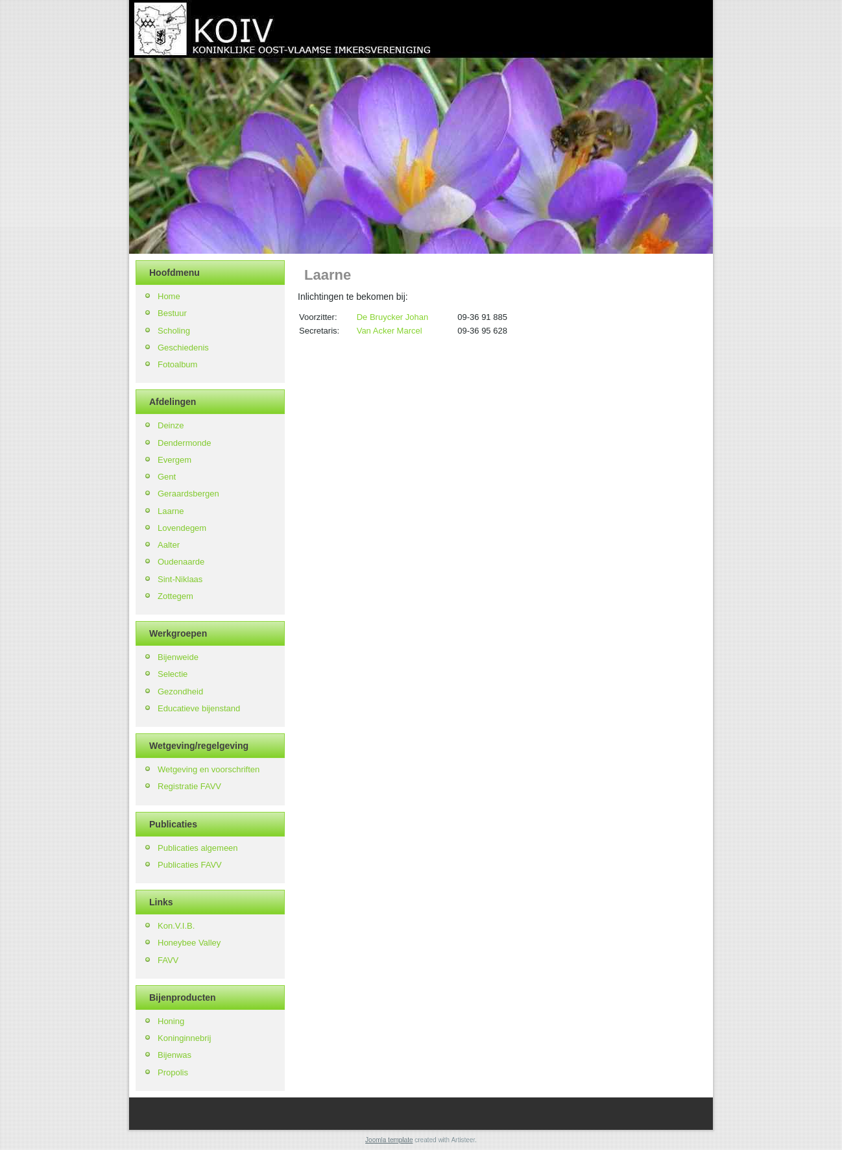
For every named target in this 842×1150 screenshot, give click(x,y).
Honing (171, 1021)
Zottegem (175, 596)
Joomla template (389, 1140)
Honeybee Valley (189, 943)
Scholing (174, 331)
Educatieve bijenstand (199, 708)
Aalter (169, 545)
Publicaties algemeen (198, 848)
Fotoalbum (177, 364)
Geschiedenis (183, 347)
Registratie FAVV (189, 786)
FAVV (168, 960)
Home (169, 296)
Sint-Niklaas (180, 579)
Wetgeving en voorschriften (208, 769)
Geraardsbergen (188, 493)
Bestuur (172, 313)
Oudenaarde (181, 562)
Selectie (172, 674)
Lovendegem (182, 528)
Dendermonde (184, 443)
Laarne (171, 511)
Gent (167, 477)
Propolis (173, 1072)
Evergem (174, 460)
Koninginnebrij (184, 1038)
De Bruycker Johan (393, 317)
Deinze (171, 425)
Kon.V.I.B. (176, 926)
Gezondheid (180, 691)
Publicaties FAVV (190, 865)
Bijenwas (174, 1055)
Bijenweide (178, 657)
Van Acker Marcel (389, 331)
